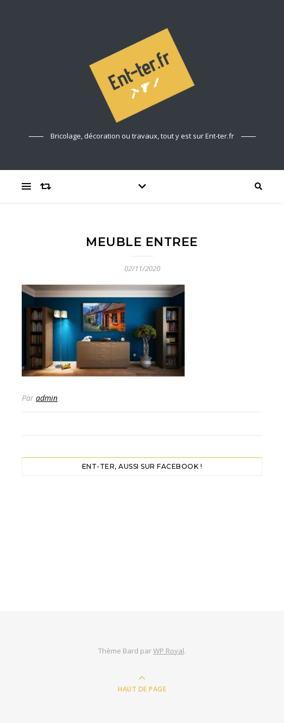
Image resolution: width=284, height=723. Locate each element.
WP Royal (168, 651)
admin (47, 398)
